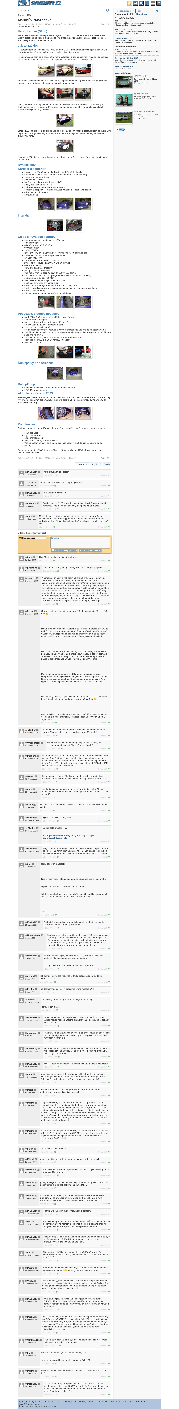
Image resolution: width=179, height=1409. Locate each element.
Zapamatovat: (124, 14)
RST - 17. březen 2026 (123, 21)
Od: (32, 538)
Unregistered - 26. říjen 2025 (126, 58)
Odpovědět (104, 475)
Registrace (141, 14)
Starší (107, 464)
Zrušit (84, 550)
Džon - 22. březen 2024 (124, 67)
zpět (44, 533)
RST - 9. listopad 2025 (124, 49)
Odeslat (95, 550)
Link (56, 475)
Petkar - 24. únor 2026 (124, 38)
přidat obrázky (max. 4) (64, 550)
